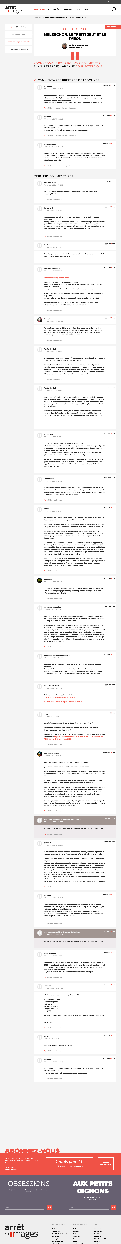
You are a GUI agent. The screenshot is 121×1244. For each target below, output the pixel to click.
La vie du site (98, 1231)
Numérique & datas (57, 1241)
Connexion (111, 2)
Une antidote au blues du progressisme (59, 697)
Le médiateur (98, 1234)
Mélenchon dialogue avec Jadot (56, 278)
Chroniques (82, 9)
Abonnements (98, 1228)
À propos (96, 1241)
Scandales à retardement (59, 1234)
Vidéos (75, 1241)
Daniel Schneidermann (78, 45)
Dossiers (75, 1239)
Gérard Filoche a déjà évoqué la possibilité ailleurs (63, 702)
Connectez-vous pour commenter (18, 42)
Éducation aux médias (100, 1239)
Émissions (67, 9)
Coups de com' (56, 1231)
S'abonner (111, 27)
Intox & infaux (56, 1236)
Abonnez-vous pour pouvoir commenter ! (68, 63)
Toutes (75, 1228)
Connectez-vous (89, 66)
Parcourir (39, 9)
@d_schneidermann (75, 47)
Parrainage (97, 1236)
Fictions (54, 1228)
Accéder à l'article (18, 27)
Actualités (53, 9)
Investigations (56, 1239)
